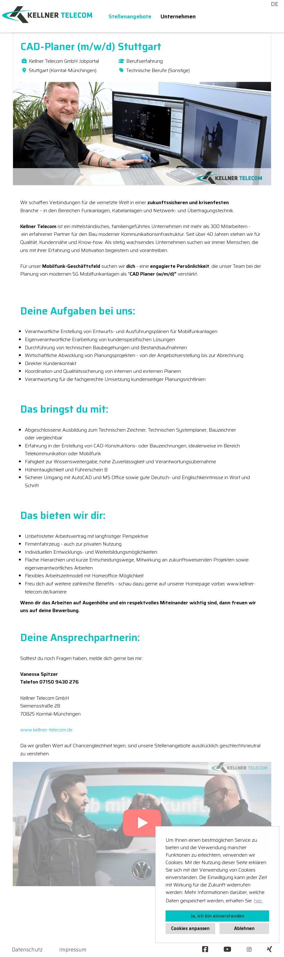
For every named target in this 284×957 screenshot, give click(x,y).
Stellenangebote (130, 16)
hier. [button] (258, 900)
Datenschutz (27, 950)
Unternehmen (178, 16)
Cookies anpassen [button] (190, 928)
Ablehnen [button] (244, 928)
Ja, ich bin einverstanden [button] (217, 916)
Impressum (73, 950)
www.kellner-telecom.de (46, 730)
